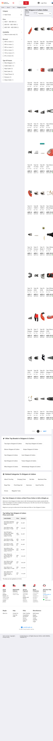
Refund (24, 618)
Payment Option (25, 620)
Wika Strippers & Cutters (11, 466)
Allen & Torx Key (8, 479)
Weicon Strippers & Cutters (11, 449)
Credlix (34, 618)
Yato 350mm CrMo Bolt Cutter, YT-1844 (8, 528)
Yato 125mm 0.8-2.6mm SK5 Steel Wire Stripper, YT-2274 (8, 556)
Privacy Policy (6, 637)
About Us (5, 613)
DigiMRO (35, 619)
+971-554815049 (47, 599)
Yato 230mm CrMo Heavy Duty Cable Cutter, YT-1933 (8, 563)
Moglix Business (35, 615)
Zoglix (34, 621)
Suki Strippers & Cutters (11, 461)
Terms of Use (6, 636)
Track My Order (15, 615)
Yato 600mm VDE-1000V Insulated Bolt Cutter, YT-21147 (9, 550)
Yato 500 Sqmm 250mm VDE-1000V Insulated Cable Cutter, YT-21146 (8, 534)
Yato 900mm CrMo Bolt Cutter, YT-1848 (8, 540)
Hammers (29, 485)
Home (2, 7)
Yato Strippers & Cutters (11, 455)
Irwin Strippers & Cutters (28, 455)
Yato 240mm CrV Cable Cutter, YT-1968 (9, 568)
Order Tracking (26, 613)
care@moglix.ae (47, 594)
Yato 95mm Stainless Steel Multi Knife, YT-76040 (9, 523)
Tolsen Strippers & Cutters (28, 461)
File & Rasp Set (18, 485)
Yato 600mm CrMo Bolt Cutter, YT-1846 (8, 544)
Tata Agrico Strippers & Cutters (13, 443)
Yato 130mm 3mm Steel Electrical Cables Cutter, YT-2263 (8, 573)
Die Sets (32, 479)
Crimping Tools (21, 479)
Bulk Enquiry (36, 613)
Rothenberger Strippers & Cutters (31, 466)
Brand (8, 7)
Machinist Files (42, 479)
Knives (6, 491)
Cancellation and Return (26, 615)
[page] (44, 431)
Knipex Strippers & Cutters (30, 449)
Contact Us (15, 613)
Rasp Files (7, 485)
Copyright (12, 636)
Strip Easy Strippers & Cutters (34, 443)
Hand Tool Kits (40, 485)
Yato (13, 7)
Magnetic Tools (16, 491)
